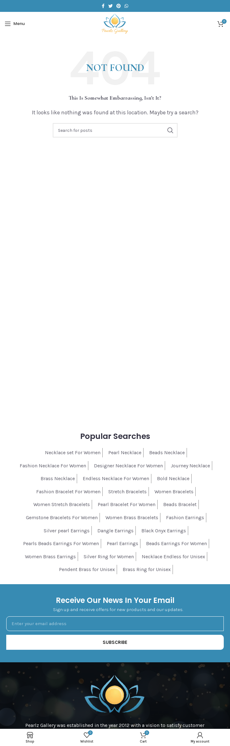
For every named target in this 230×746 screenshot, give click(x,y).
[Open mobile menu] (15, 23)
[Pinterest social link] (119, 6)
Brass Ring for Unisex (147, 569)
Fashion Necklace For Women (53, 466)
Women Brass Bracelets (131, 517)
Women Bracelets (173, 492)
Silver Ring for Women (109, 557)
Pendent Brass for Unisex (87, 569)
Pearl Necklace (124, 452)
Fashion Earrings (185, 517)
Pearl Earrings (122, 543)
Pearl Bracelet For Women (126, 504)
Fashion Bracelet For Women (68, 492)
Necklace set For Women (72, 452)
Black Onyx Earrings (163, 531)
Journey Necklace (190, 466)
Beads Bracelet (180, 504)
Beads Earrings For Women (176, 543)
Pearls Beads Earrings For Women (61, 543)
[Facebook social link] (103, 6)
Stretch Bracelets (127, 492)
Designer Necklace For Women (128, 466)
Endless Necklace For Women (116, 478)
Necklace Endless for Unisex (173, 557)
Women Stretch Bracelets (61, 504)
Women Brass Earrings (50, 557)
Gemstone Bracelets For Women (62, 517)
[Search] (115, 130)
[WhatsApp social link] (126, 6)
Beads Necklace (167, 452)
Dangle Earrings (115, 531)
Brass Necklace (58, 478)
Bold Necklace (173, 478)
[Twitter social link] (110, 6)
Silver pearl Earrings (67, 531)
